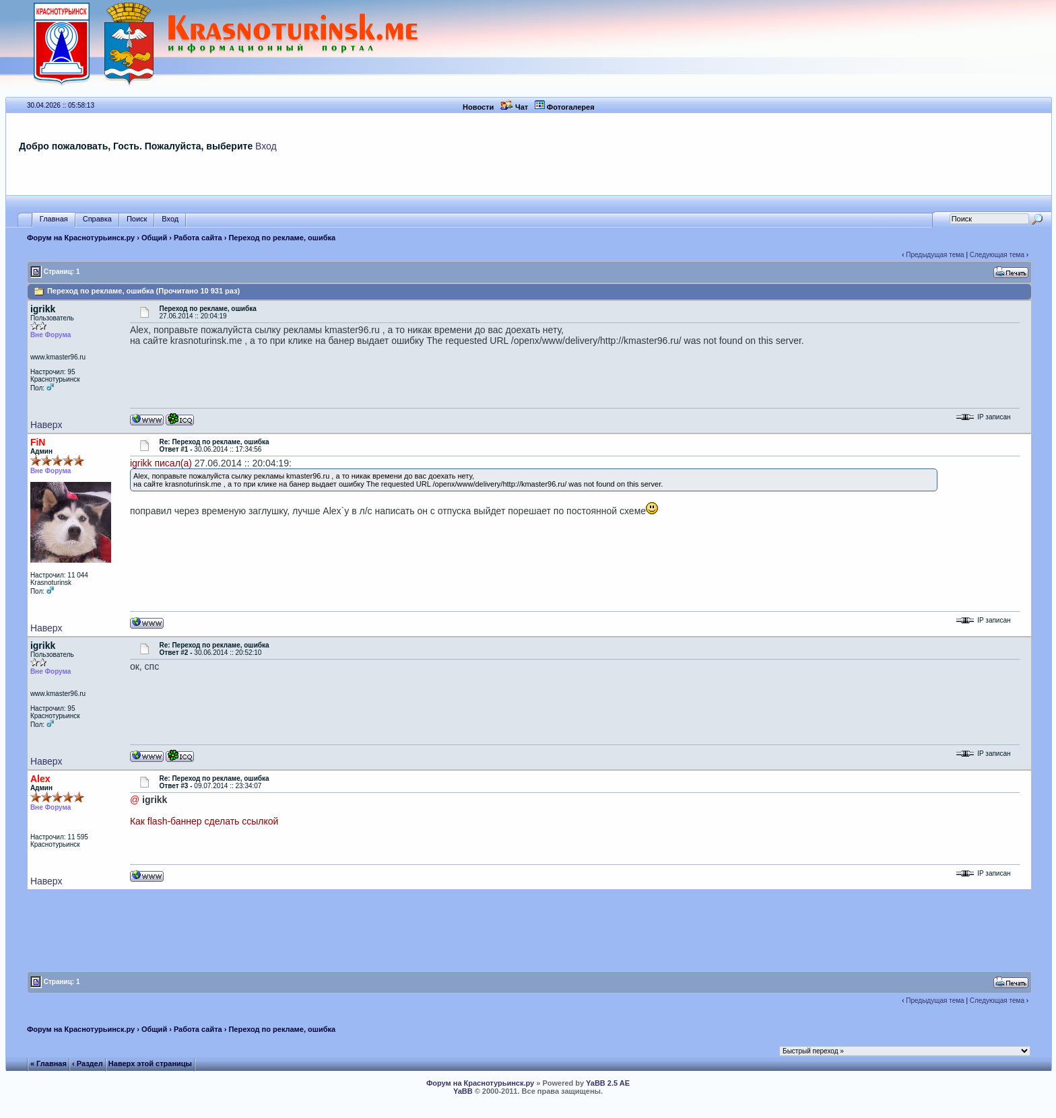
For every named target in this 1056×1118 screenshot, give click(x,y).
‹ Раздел (87, 1063)
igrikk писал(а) (161, 463)
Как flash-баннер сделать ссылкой (204, 821)
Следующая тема (997, 254)
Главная (54, 219)
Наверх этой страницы (150, 1063)
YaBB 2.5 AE (608, 1083)
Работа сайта (198, 238)
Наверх (46, 424)
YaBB (463, 1091)
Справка (97, 219)
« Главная (48, 1063)
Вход (266, 146)
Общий (154, 238)
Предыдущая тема (935, 254)
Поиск (137, 219)
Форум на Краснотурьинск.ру (81, 238)
